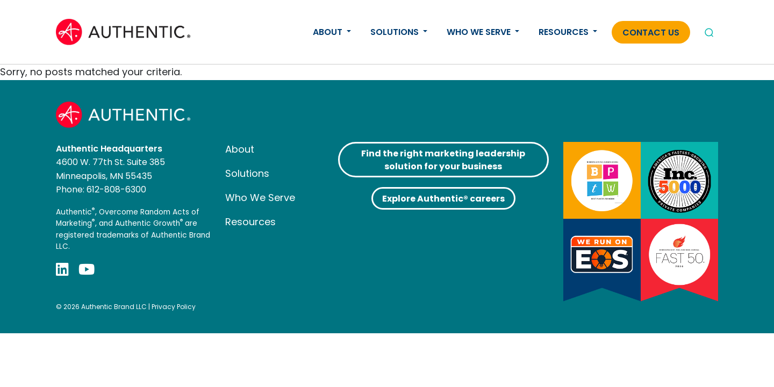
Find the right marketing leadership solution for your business (443, 160)
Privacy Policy (174, 306)
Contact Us (650, 32)
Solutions (395, 32)
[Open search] (709, 32)
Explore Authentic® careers (443, 198)
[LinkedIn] (62, 269)
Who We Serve (480, 32)
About (329, 32)
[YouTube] (86, 269)
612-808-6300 (116, 189)
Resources (565, 32)
